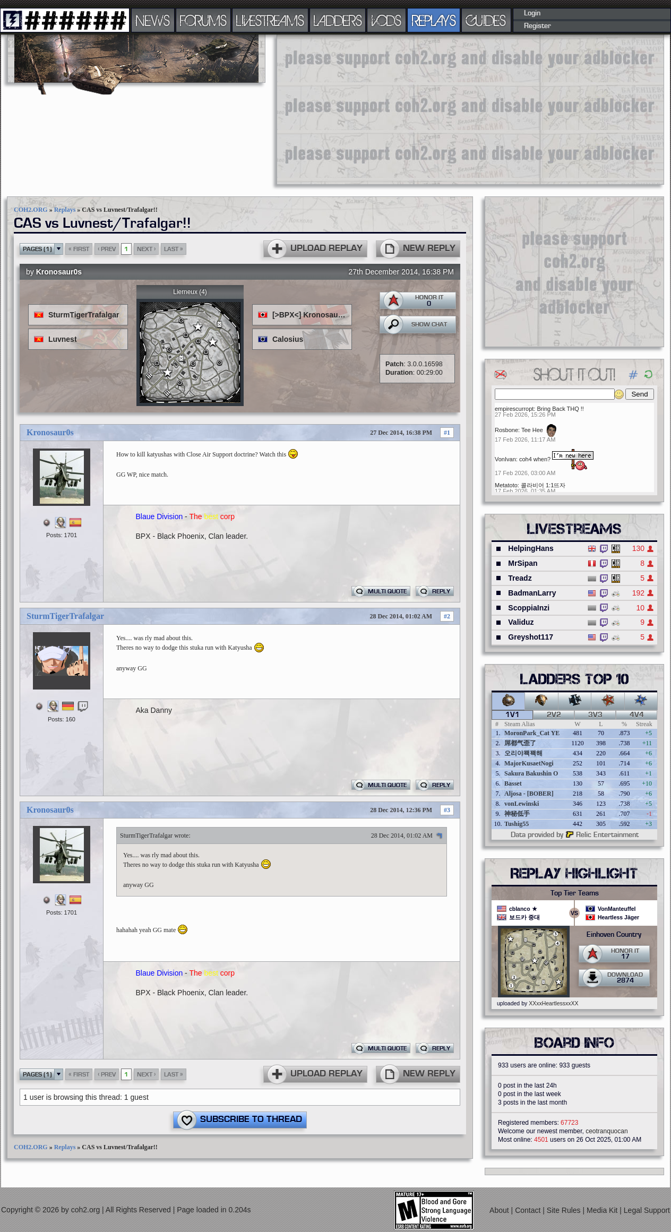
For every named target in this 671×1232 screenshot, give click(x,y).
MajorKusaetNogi (529, 763)
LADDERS (338, 20)
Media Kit (603, 1210)
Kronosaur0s (59, 272)
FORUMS (203, 20)
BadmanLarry (532, 593)
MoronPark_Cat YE (532, 733)
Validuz (521, 622)
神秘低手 (517, 813)
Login (532, 13)
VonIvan (505, 459)
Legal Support (647, 1210)
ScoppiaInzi (528, 608)
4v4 (637, 715)
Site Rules (565, 1210)
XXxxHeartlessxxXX (553, 1003)
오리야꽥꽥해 (523, 753)
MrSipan (522, 563)
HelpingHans (531, 548)
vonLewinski (521, 803)
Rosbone (506, 430)
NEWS (153, 20)
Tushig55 (516, 824)
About (500, 1210)
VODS (386, 20)
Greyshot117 (530, 637)
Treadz (519, 578)
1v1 (512, 715)
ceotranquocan (606, 1131)
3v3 (595, 715)
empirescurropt (514, 409)
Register (537, 26)
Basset (513, 783)
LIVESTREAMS (270, 20)
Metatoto (506, 485)
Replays (65, 209)
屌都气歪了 (520, 743)
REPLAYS (434, 20)
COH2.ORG (31, 209)
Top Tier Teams (574, 893)
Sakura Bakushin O (531, 773)
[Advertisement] (394, 109)
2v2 (554, 715)
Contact (529, 1210)
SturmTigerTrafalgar (65, 616)
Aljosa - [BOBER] (529, 793)
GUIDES (486, 20)
